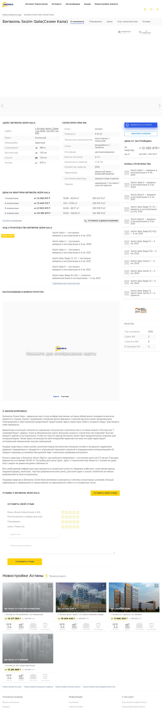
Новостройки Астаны (11, 15)
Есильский (40, 138)
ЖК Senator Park (120, 609)
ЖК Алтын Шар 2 (67, 609)
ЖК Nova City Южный (16, 660)
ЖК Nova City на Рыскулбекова (22, 609)
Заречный (40, 143)
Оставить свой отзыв (105, 493)
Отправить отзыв (24, 561)
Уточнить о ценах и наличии (101, 221)
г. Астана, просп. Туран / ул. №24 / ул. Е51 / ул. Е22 (47, 131)
